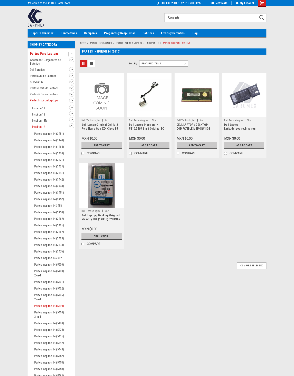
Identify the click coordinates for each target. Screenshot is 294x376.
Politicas (148, 33)
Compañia (90, 33)
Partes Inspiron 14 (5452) (49, 356)
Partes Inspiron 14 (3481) (49, 134)
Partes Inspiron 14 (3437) (49, 166)
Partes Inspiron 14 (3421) (49, 160)
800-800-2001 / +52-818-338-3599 (178, 3)
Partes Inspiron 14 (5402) (49, 288)
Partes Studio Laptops (43, 76)
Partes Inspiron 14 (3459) (49, 212)
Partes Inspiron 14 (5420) (49, 323)
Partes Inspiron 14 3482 (48, 258)
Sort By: (133, 63)
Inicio (83, 43)
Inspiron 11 (38, 108)
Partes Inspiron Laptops (44, 100)
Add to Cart (102, 145)
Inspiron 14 (38, 127)
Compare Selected (251, 265)
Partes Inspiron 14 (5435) (49, 336)
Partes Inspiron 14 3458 (48, 206)
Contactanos (69, 33)
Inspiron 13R (39, 120)
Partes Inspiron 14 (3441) (49, 173)
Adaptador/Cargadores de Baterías (45, 61)
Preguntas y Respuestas (119, 33)
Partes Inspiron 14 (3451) (49, 192)
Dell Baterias (37, 70)
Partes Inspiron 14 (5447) (49, 343)
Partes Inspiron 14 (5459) (49, 369)
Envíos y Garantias (173, 33)
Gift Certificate (218, 3)
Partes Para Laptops (44, 54)
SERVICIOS (36, 82)
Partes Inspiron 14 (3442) (49, 179)
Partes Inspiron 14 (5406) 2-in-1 (49, 297)
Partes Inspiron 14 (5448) (49, 349)
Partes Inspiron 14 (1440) (49, 140)
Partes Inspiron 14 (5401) (49, 282)
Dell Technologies (90, 120)
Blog (195, 33)
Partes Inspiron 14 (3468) (49, 238)
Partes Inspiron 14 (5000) (49, 264)
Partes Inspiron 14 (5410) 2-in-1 (49, 315)
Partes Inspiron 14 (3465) (49, 225)
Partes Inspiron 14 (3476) (49, 251)
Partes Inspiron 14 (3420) (49, 153)
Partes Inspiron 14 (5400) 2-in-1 (49, 273)
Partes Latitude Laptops (44, 88)
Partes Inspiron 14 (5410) (49, 306)
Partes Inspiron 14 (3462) (49, 219)
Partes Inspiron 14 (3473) (49, 245)
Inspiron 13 (38, 114)
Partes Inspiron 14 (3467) (49, 232)
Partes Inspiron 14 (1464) (49, 147)
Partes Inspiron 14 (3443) (49, 186)
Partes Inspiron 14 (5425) (49, 330)
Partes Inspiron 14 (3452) (49, 199)
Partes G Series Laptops (44, 94)
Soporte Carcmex (42, 33)
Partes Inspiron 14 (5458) (49, 362)
